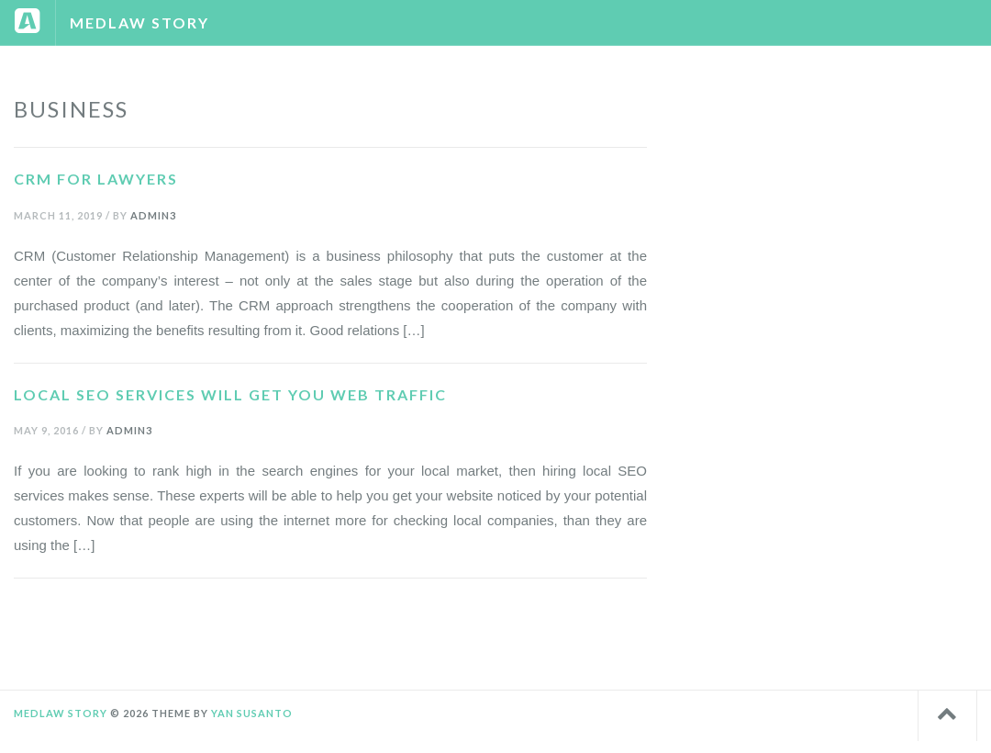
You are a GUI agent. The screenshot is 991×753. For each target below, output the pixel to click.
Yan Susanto (252, 713)
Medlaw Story (139, 22)
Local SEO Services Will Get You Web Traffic (230, 394)
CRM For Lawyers (96, 178)
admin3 (153, 215)
